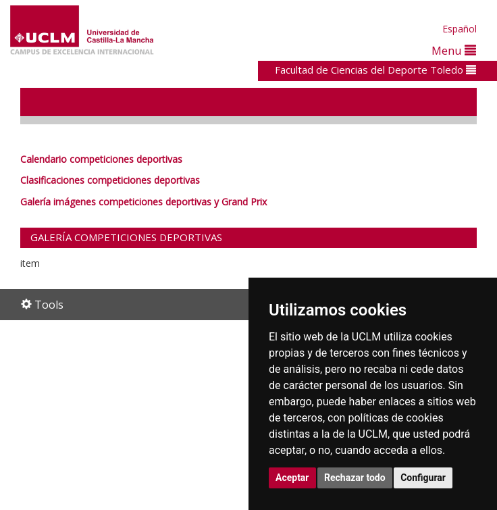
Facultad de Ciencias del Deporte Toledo (375, 69)
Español (459, 28)
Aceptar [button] (292, 477)
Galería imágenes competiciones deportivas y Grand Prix (143, 201)
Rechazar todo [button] (355, 477)
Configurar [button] (423, 477)
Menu (453, 50)
